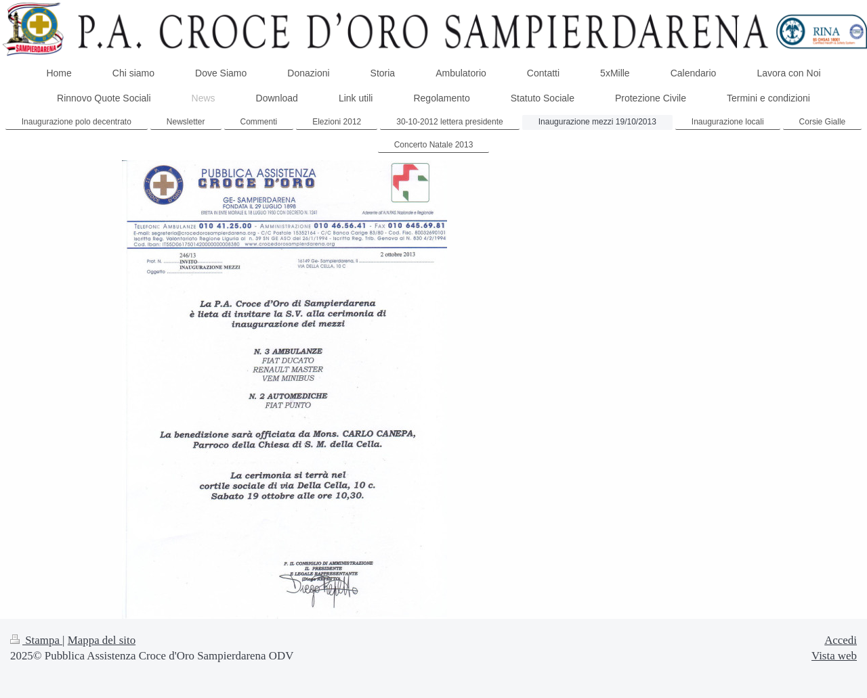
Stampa (36, 640)
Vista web (834, 655)
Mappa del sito (101, 640)
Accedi (840, 640)
